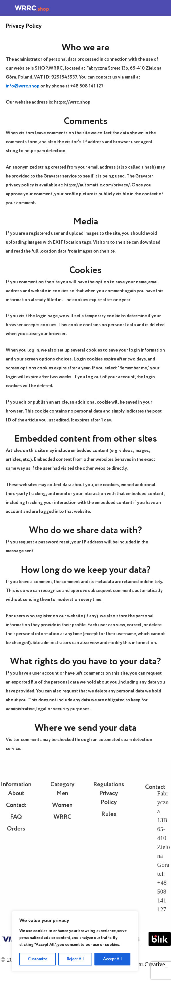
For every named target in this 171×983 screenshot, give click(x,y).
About (16, 793)
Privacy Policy (108, 798)
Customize (37, 959)
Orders (16, 828)
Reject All (75, 959)
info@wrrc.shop (22, 86)
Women (62, 805)
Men (62, 793)
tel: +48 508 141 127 (162, 891)
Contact (16, 805)
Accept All (112, 959)
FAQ (16, 817)
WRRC (62, 817)
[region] (75, 941)
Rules (108, 814)
